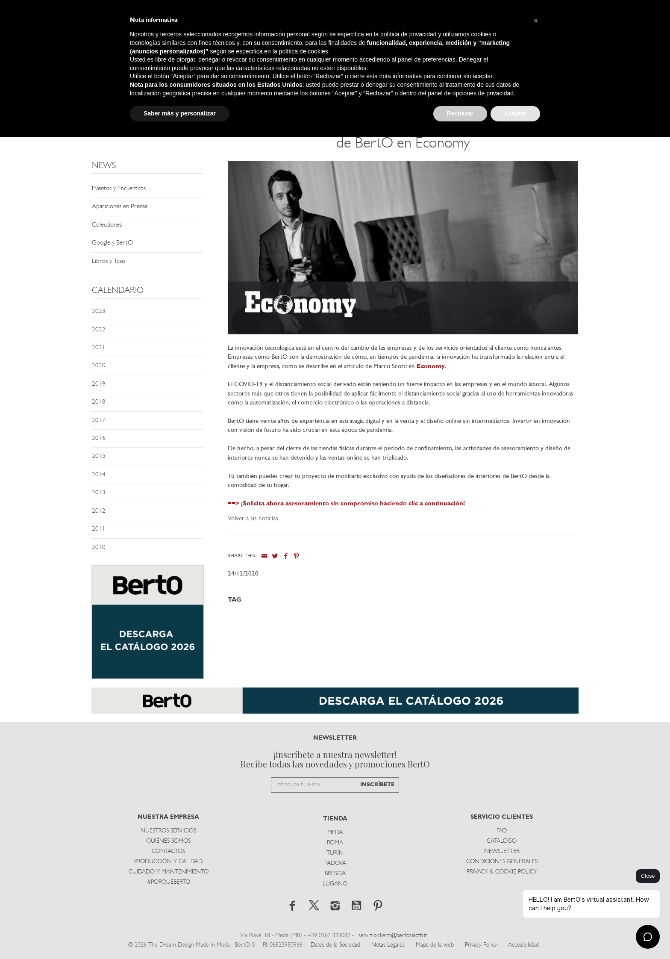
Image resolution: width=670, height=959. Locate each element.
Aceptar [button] (515, 113)
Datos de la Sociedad (336, 945)
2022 (99, 330)
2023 (99, 311)
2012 (99, 511)
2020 (99, 366)
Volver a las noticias (253, 519)
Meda (335, 832)
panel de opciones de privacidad (471, 93)
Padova (335, 863)
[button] (536, 20)
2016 (99, 438)
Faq (502, 831)
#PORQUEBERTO (168, 882)
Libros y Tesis (108, 261)
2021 (99, 348)
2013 (99, 493)
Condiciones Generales (502, 862)
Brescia (335, 873)
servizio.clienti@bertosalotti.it (393, 935)
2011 (99, 529)
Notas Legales (388, 945)
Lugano (335, 884)
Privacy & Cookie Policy (502, 872)
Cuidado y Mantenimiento (169, 872)
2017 (99, 420)
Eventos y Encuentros (119, 189)
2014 (99, 475)
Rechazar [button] (460, 113)
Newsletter (502, 851)
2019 (99, 384)
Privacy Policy (481, 945)
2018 (99, 402)
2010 (99, 547)
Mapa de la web (435, 945)
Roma (335, 843)
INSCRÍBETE (377, 785)
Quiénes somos (168, 841)
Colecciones (107, 225)
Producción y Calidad (168, 862)
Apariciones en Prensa (119, 207)
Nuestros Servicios (168, 831)
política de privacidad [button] (408, 34)
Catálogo (502, 841)
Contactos (168, 851)
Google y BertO (112, 243)
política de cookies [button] (303, 51)
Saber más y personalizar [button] (180, 113)
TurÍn (335, 853)
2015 (99, 456)
